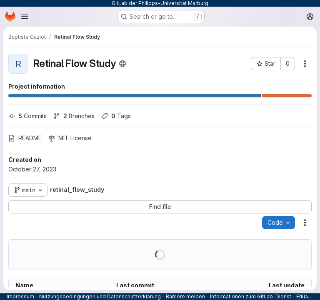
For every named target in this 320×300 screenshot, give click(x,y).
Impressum (20, 296)
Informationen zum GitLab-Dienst (250, 296)
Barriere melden (185, 296)
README (25, 137)
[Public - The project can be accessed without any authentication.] (122, 63)
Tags (116, 115)
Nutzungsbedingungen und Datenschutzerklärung (100, 296)
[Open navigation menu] (24, 16)
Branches (74, 115)
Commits (27, 115)
